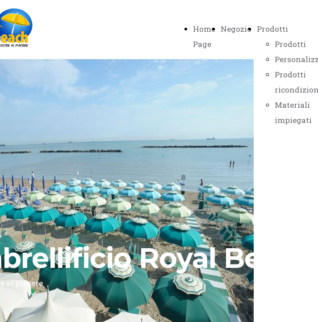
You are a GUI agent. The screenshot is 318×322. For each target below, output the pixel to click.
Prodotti (272, 29)
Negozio (236, 29)
